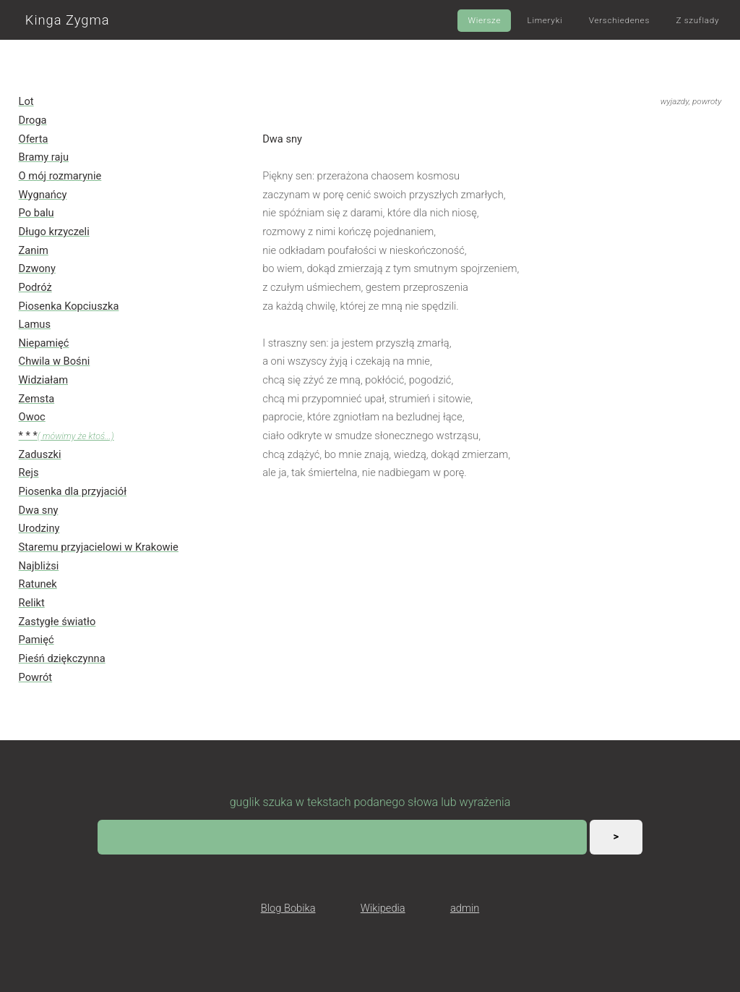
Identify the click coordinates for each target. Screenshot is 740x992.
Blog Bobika (288, 908)
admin (464, 908)
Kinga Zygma (67, 19)
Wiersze (484, 20)
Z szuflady (697, 20)
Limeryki (545, 20)
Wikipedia (383, 908)
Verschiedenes (619, 20)
